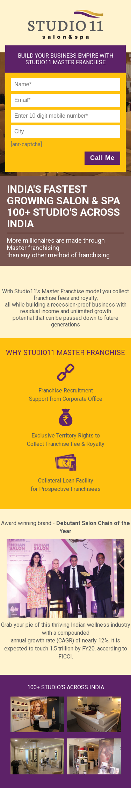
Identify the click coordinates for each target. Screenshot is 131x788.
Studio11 (67, 25)
